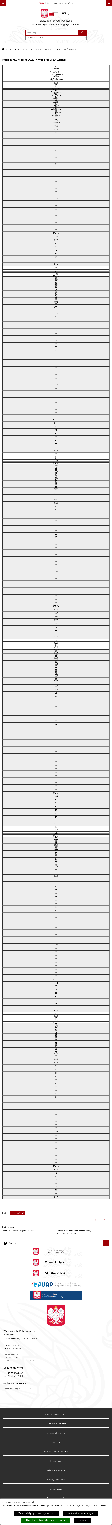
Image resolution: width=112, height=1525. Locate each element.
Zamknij (82, 1520)
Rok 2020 (61, 49)
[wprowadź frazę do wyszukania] (52, 33)
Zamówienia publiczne (56, 1424)
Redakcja (56, 1442)
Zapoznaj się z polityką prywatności (36, 1513)
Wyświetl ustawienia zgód (81, 1513)
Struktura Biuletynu (56, 1433)
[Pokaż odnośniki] (3, 3)
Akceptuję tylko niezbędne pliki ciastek (45, 1520)
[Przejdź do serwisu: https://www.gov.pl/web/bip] (56, 3)
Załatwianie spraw (14, 49)
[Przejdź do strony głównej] (56, 18)
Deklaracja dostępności (56, 1470)
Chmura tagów (56, 1489)
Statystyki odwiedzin (56, 1480)
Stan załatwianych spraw (56, 1415)
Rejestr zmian (56, 1461)
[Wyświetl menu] (109, 3)
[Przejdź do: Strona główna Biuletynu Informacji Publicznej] (2, 49)
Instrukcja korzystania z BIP (56, 1452)
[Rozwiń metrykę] (17, 1213)
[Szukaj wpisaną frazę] (83, 33)
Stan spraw (30, 49)
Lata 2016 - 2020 (46, 49)
